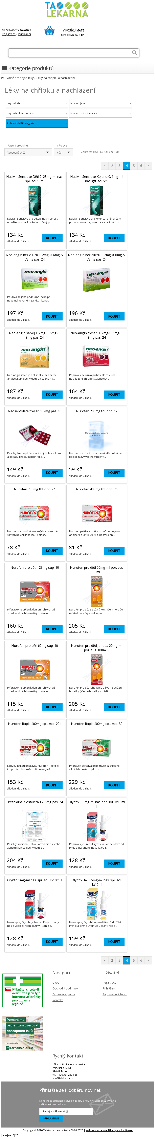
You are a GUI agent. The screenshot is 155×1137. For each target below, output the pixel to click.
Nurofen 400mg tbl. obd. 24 (96, 489)
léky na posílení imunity (100, 113)
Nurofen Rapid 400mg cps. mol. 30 (97, 723)
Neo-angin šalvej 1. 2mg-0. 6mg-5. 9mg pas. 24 (34, 335)
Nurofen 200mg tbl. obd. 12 (96, 411)
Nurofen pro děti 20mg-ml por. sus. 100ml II (97, 569)
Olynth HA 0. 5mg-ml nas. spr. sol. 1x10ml (97, 882)
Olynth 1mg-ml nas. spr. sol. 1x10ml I (34, 880)
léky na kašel (37, 103)
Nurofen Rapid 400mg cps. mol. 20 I (34, 723)
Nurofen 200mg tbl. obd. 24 (34, 489)
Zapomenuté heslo (115, 994)
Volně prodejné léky (20, 78)
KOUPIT (52, 238)
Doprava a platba (63, 994)
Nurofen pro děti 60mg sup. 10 (34, 645)
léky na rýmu (100, 103)
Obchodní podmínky (65, 988)
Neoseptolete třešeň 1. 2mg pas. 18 (34, 411)
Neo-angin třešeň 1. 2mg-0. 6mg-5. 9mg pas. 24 (96, 335)
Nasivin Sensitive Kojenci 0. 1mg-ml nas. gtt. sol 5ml (96, 178)
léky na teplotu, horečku (37, 113)
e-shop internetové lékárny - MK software (109, 1130)
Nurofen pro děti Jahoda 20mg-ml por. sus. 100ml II (96, 647)
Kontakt (57, 1000)
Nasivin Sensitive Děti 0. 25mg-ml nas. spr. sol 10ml (34, 178)
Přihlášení (24, 34)
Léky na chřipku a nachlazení (55, 78)
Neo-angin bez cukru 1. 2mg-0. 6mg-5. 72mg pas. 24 (34, 257)
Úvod (55, 982)
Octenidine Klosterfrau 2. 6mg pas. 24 (34, 802)
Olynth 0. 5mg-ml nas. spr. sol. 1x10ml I (97, 804)
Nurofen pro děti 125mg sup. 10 (34, 567)
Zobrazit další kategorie (37, 123)
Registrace (9, 34)
